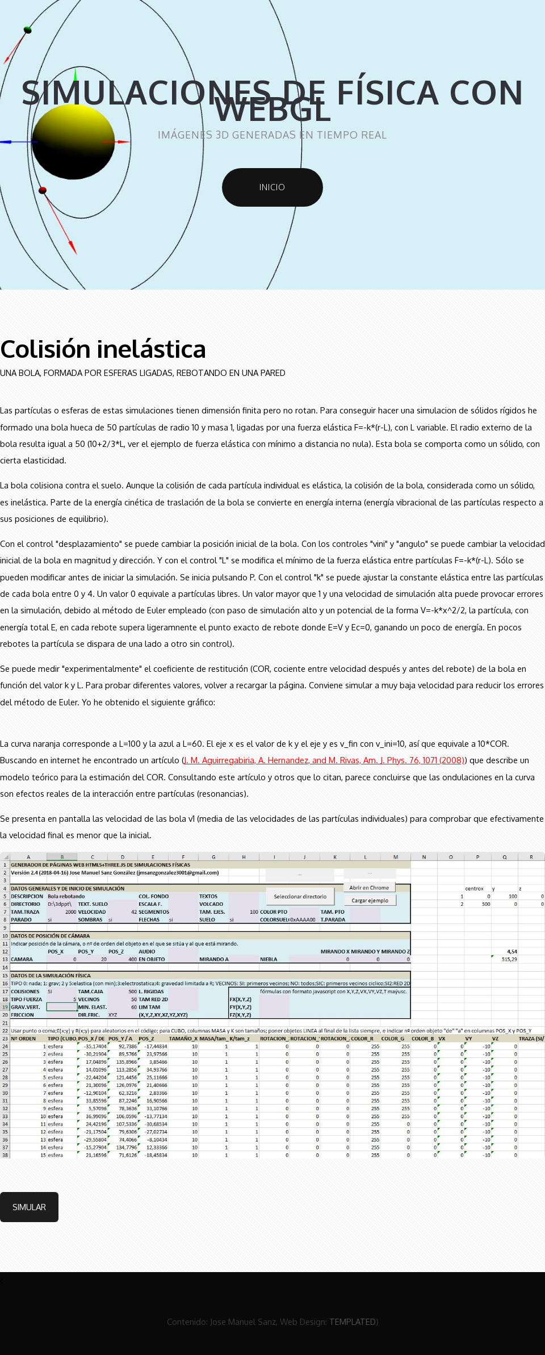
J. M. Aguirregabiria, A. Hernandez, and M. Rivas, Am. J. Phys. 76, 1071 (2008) (324, 760)
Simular (29, 1207)
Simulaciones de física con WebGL (272, 100)
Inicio (272, 187)
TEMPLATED (352, 1321)
